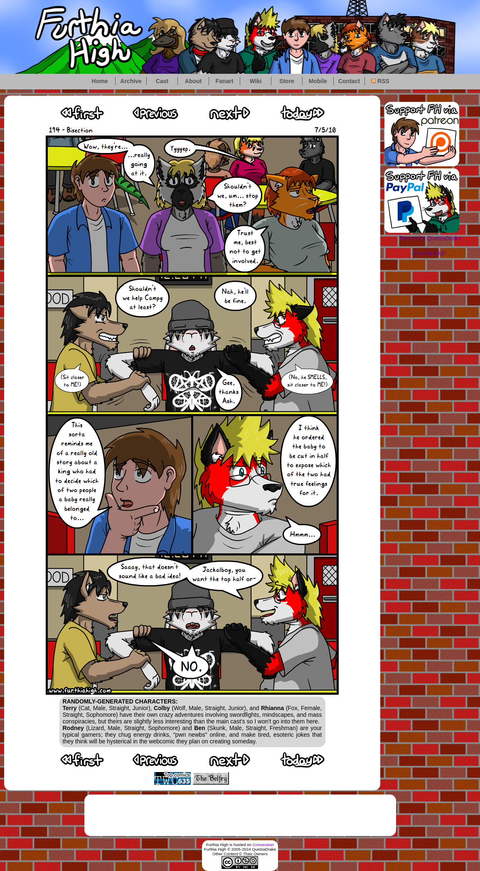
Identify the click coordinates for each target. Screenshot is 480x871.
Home (100, 81)
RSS (380, 81)
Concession (263, 844)
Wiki (256, 81)
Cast (162, 81)
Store (286, 81)
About (193, 81)
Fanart (225, 81)
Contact (349, 81)
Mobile (318, 81)
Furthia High (430, 252)
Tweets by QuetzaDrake (430, 238)
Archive (130, 81)
